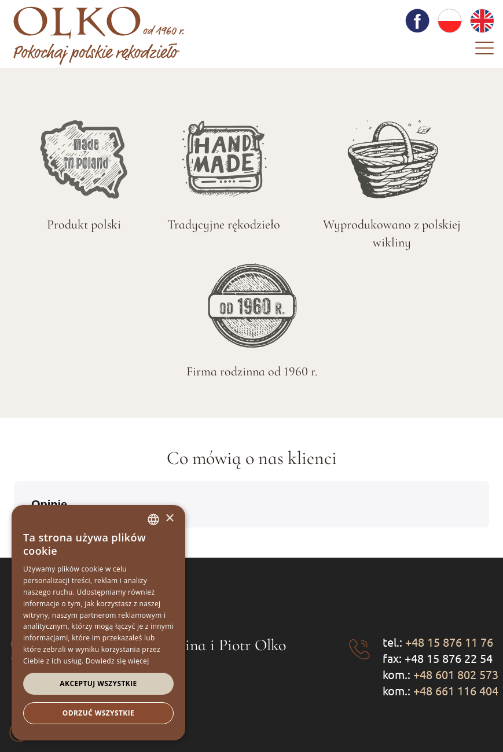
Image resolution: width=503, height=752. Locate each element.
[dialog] (98, 622)
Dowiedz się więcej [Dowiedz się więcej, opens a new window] (117, 661)
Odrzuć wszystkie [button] (98, 713)
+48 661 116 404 (455, 690)
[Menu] (484, 51)
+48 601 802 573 (455, 674)
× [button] (169, 518)
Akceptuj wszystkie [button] (98, 683)
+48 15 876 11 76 (449, 642)
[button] (489, 539)
